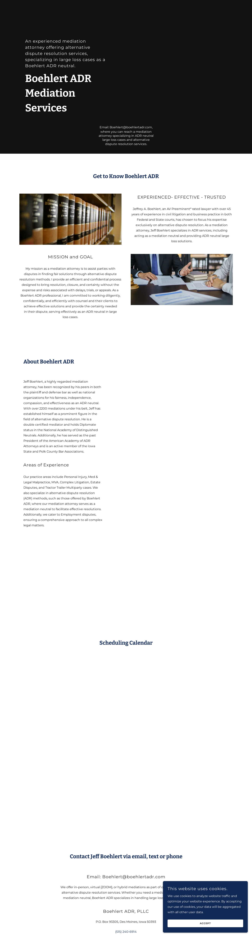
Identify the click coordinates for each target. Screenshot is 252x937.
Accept (209, 923)
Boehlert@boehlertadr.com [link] (131, 127)
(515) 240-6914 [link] (126, 932)
